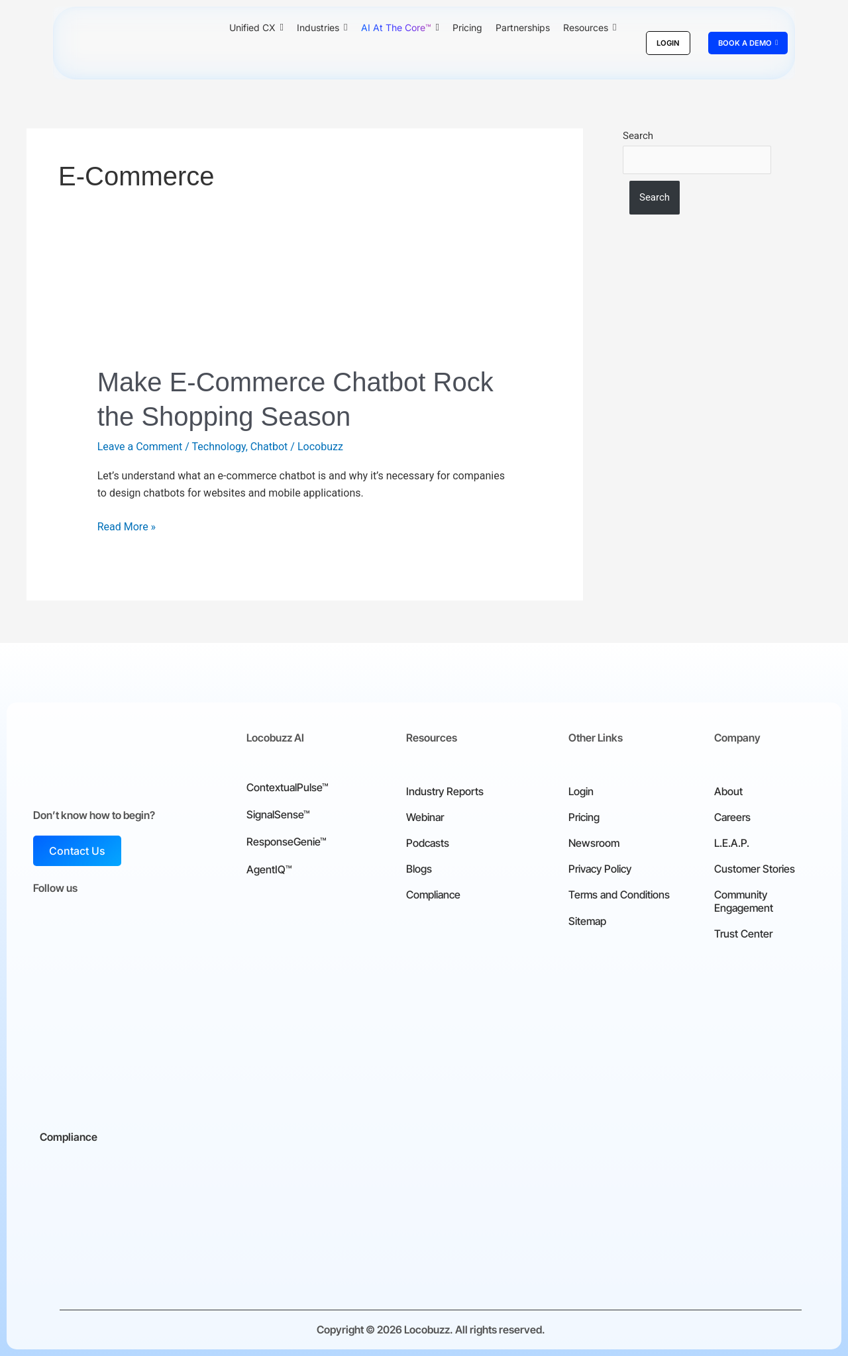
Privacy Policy (599, 868)
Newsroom (593, 842)
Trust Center (743, 933)
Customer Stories (754, 868)
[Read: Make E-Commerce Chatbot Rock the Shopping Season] (305, 316)
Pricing (584, 817)
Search (638, 136)
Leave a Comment (140, 446)
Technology (219, 446)
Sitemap (587, 921)
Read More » (126, 525)
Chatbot (269, 446)
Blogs (419, 868)
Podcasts (427, 842)
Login (581, 791)
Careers (732, 817)
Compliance (433, 894)
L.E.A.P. (731, 842)
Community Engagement (743, 901)
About (728, 791)
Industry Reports (445, 791)
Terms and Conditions (619, 894)
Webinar (425, 817)
